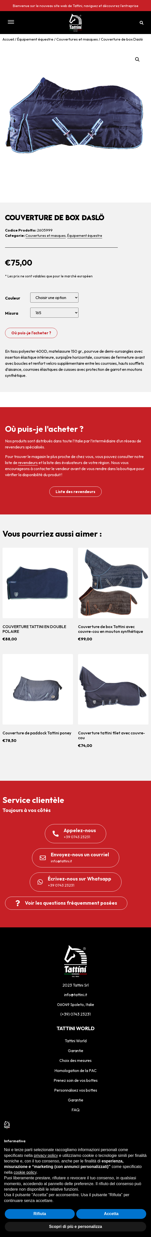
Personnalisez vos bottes (75, 1090)
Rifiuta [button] (39, 1214)
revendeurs (28, 462)
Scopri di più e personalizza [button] (75, 1226)
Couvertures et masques (77, 39)
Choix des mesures (75, 1060)
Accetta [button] (111, 1214)
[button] (24, 22)
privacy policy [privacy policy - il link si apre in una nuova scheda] (46, 1155)
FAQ (75, 1109)
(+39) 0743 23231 (75, 1014)
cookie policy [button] (25, 1172)
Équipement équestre (35, 39)
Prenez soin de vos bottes (76, 1080)
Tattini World (76, 1040)
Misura (11, 313)
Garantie (75, 1050)
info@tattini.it (75, 994)
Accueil (8, 39)
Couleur (12, 298)
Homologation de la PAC (75, 1070)
